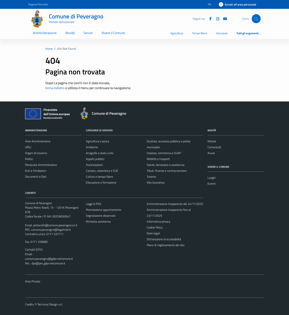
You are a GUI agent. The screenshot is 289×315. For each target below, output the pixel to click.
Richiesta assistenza (98, 221)
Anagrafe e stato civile (99, 153)
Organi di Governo (36, 153)
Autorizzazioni (94, 165)
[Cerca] (256, 18)
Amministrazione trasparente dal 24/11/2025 (175, 204)
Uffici (28, 147)
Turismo (151, 176)
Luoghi (212, 177)
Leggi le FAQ (93, 204)
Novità (70, 32)
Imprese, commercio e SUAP (164, 153)
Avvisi (211, 153)
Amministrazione (45, 32)
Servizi (88, 32)
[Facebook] (209, 18)
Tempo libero (199, 33)
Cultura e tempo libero (99, 176)
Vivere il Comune (113, 32)
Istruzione (222, 33)
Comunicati (214, 147)
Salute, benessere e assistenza (165, 165)
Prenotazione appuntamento (103, 209)
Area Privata (32, 281)
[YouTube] (223, 18)
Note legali (153, 233)
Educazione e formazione (101, 182)
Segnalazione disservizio (100, 215)
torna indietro (55, 87)
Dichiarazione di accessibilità (164, 239)
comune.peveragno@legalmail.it (51, 229)
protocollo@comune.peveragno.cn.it (55, 225)
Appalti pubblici (95, 159)
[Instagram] (216, 18)
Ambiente (92, 147)
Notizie (212, 141)
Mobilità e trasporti (158, 159)
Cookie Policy (155, 227)
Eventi (211, 183)
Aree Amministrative (37, 141)
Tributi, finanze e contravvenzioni (167, 170)
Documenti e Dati (35, 176)
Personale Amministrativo (41, 165)
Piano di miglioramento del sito (165, 245)
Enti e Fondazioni (35, 170)
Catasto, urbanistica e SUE (102, 170)
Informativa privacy (158, 221)
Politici (29, 159)
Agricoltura (176, 33)
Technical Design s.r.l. (50, 304)
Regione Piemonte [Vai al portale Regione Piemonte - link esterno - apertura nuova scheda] (38, 4)
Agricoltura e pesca (97, 141)
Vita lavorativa (155, 182)
